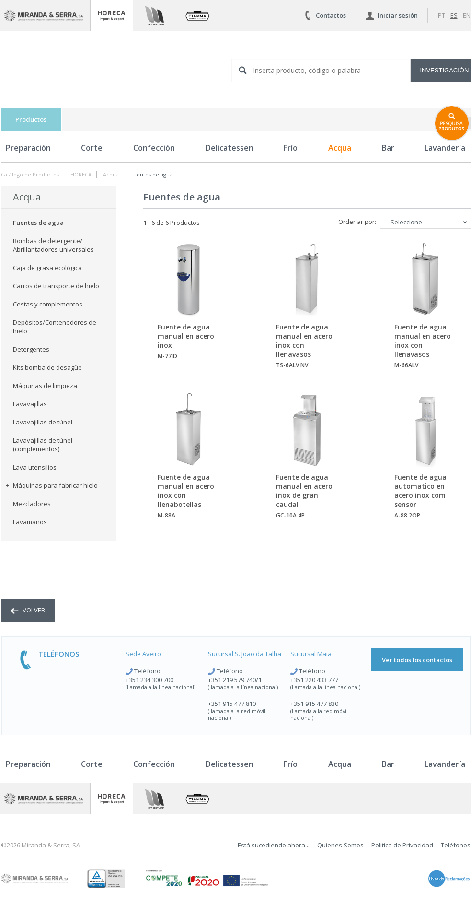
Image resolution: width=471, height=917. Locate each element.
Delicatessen (229, 147)
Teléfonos (456, 845)
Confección (154, 147)
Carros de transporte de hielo (56, 286)
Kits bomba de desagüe (47, 367)
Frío (291, 147)
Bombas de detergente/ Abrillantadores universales (53, 245)
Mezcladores (32, 503)
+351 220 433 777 (314, 679)
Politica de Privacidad (402, 845)
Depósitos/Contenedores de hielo (54, 326)
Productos (30, 119)
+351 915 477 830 (314, 703)
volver (28, 610)
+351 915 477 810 (232, 703)
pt (441, 15)
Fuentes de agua (151, 174)
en (467, 15)
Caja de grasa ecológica (47, 267)
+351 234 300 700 (149, 679)
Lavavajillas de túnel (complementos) (42, 444)
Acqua (339, 147)
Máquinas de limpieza (45, 385)
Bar (388, 147)
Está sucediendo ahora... (274, 845)
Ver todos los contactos (417, 660)
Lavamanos (30, 521)
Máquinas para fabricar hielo (52, 485)
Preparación (28, 147)
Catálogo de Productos (30, 174)
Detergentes (31, 349)
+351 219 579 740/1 (235, 679)
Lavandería (445, 764)
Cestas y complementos (47, 304)
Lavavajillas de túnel (42, 422)
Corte (92, 147)
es (454, 15)
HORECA (81, 174)
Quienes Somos (340, 845)
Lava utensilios (35, 467)
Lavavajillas (30, 404)
